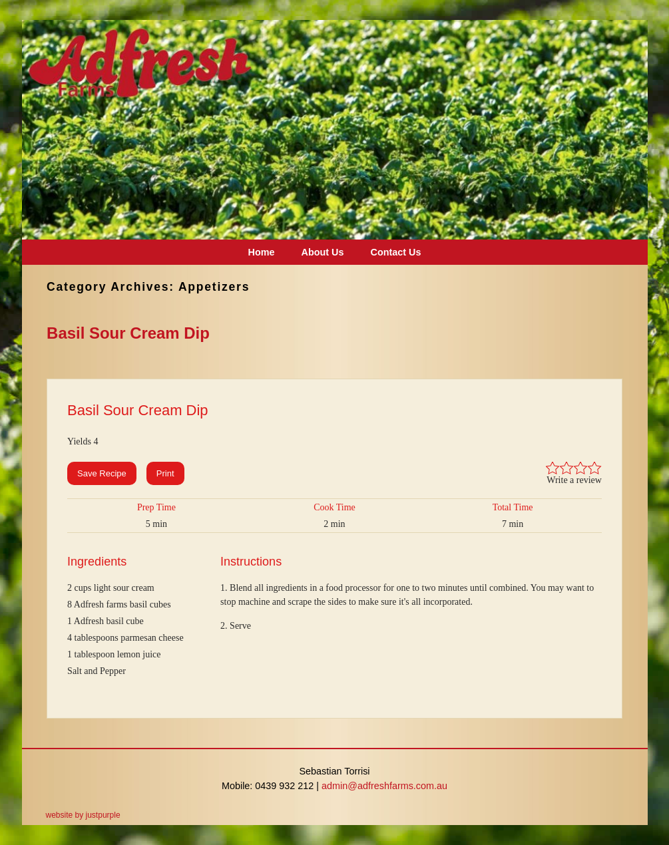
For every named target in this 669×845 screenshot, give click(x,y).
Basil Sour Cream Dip (128, 333)
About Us (323, 252)
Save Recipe (101, 473)
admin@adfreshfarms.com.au (384, 785)
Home (261, 252)
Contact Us (395, 252)
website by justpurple (83, 815)
